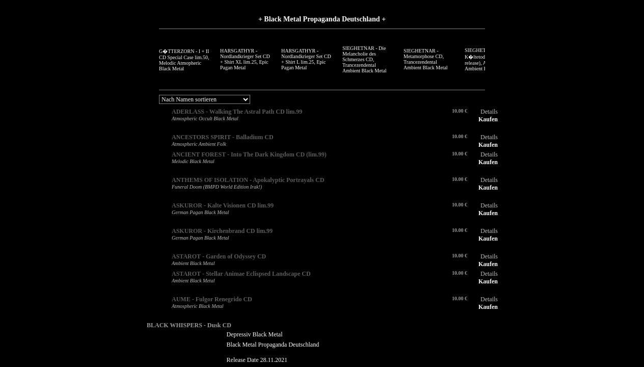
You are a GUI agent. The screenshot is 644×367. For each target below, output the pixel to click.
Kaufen (488, 119)
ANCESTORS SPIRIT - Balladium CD (223, 137)
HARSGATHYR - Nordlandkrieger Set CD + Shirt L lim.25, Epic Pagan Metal (306, 59)
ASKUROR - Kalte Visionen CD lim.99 (223, 205)
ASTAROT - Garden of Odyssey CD (219, 256)
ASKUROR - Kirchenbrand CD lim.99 (222, 230)
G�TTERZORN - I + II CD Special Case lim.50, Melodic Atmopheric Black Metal (184, 59)
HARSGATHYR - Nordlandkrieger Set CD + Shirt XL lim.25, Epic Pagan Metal (245, 59)
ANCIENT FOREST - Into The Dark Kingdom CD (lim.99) (249, 154)
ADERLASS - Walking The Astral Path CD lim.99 (237, 111)
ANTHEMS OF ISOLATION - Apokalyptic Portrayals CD (248, 180)
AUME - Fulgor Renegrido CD (212, 299)
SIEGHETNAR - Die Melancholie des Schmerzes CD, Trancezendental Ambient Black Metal (364, 59)
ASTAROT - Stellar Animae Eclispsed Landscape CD (241, 273)
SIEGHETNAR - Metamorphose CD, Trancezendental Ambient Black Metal (426, 59)
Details (489, 111)
